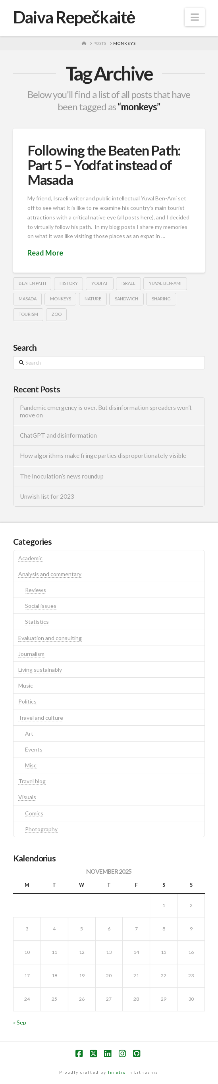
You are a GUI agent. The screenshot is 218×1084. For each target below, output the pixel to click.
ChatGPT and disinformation (58, 435)
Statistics (37, 621)
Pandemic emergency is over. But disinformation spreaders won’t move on (106, 411)
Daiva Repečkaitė (74, 17)
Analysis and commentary (49, 574)
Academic (30, 558)
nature (93, 298)
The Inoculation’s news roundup (62, 476)
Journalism (31, 653)
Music (25, 685)
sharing (161, 298)
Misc (31, 765)
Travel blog (32, 781)
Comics (34, 813)
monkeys (60, 298)
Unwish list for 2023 (47, 496)
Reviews (35, 589)
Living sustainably (40, 669)
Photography (41, 829)
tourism (28, 314)
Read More (45, 252)
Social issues (40, 605)
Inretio (117, 1072)
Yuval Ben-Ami (165, 283)
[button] (195, 17)
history (69, 283)
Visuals (27, 797)
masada (28, 298)
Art (29, 733)
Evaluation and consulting (50, 637)
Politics (27, 701)
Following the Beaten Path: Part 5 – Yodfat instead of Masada (104, 165)
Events (33, 749)
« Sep (19, 1022)
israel (128, 283)
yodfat (99, 283)
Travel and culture (40, 717)
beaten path (32, 283)
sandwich (126, 298)
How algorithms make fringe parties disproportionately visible (103, 455)
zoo (57, 314)
